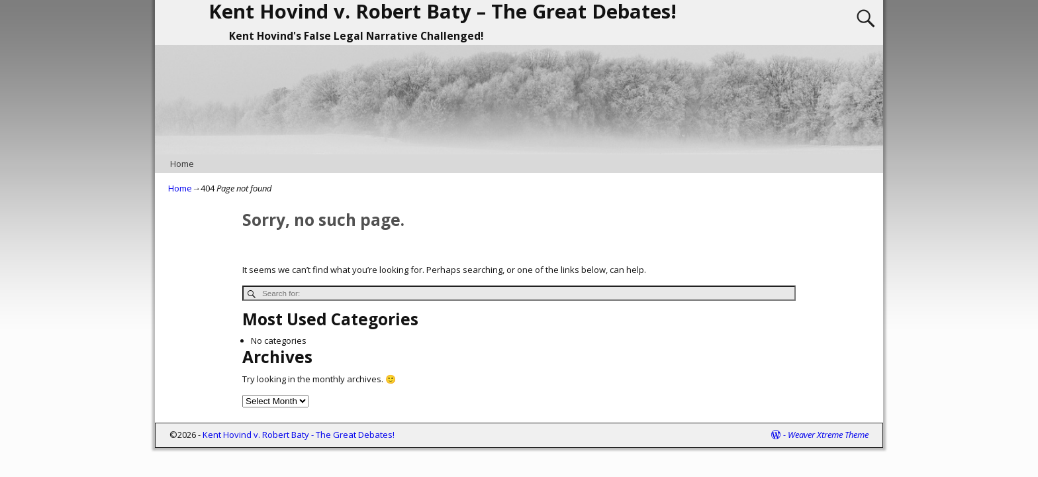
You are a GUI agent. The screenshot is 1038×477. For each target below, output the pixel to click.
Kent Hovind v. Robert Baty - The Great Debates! (299, 435)
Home (182, 164)
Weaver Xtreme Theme (828, 435)
